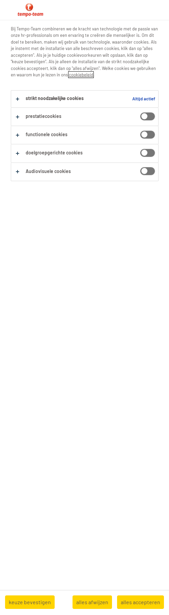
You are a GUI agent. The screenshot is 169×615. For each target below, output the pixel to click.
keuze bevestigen (30, 602)
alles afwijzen (92, 602)
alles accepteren (140, 602)
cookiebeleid (81, 74)
